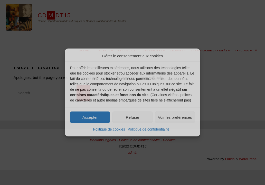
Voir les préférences (175, 117)
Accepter (90, 117)
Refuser (132, 117)
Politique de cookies (109, 129)
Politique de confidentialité (148, 129)
